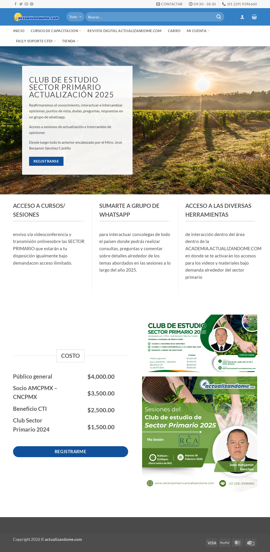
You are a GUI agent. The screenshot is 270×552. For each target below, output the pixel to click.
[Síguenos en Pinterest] (31, 4)
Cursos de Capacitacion (56, 30)
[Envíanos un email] (26, 4)
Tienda (70, 41)
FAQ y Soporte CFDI (36, 41)
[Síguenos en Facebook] (15, 4)
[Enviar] (218, 16)
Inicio (19, 31)
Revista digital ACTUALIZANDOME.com (124, 31)
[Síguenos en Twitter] (21, 4)
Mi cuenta (198, 30)
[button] (242, 17)
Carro (174, 31)
